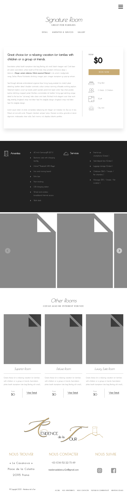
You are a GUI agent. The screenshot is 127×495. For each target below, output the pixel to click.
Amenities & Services (62, 32)
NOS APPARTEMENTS (68, 490)
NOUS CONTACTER (83, 490)
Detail (45, 32)
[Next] (119, 250)
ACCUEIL (57, 490)
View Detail (32, 392)
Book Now (104, 72)
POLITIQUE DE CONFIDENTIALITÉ (100, 490)
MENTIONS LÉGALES (117, 490)
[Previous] (7, 250)
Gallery (81, 32)
